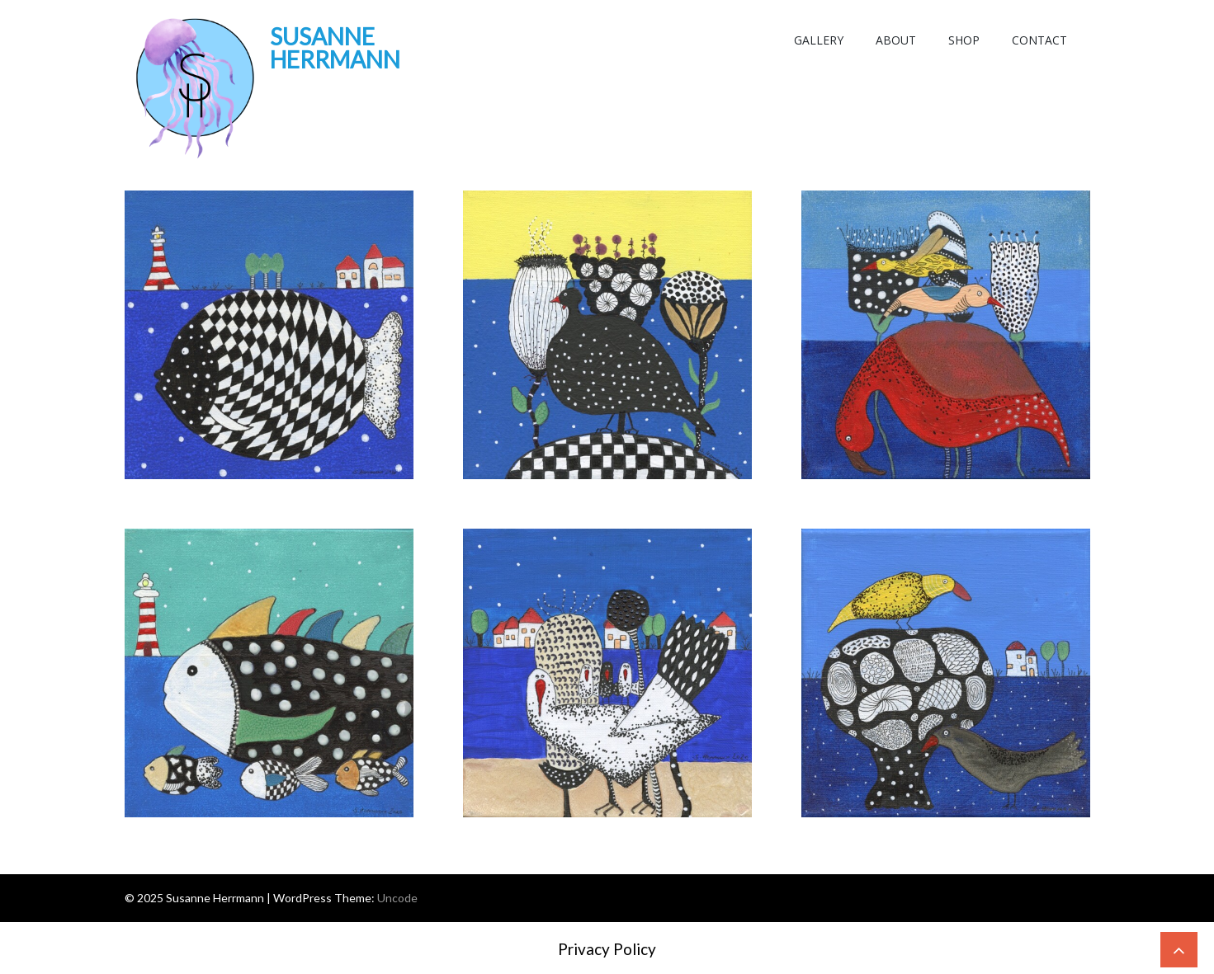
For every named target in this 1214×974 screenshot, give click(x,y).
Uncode (397, 898)
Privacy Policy (607, 948)
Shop (964, 40)
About (896, 40)
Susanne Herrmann (335, 47)
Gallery (818, 40)
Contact (1039, 40)
